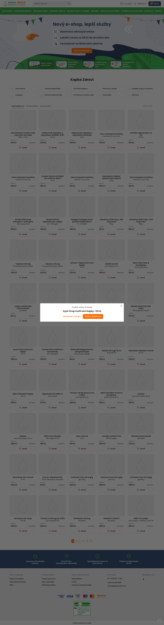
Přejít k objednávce (93, 316)
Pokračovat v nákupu (72, 316)
